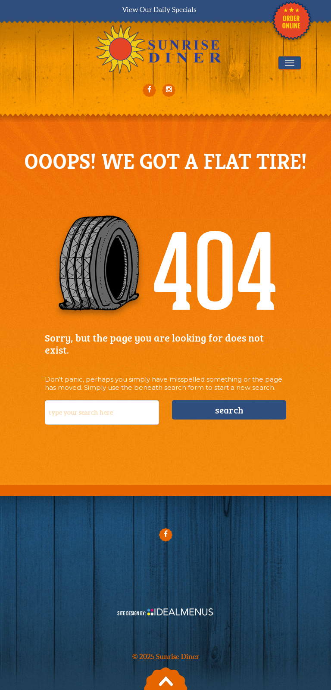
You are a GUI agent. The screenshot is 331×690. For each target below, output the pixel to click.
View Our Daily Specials (159, 9)
